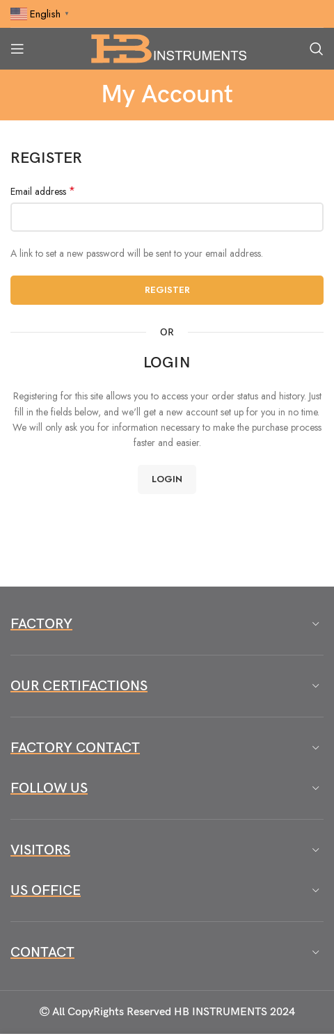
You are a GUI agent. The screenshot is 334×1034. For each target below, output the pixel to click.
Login (167, 479)
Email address (42, 191)
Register (167, 289)
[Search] (317, 49)
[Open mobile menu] (17, 49)
